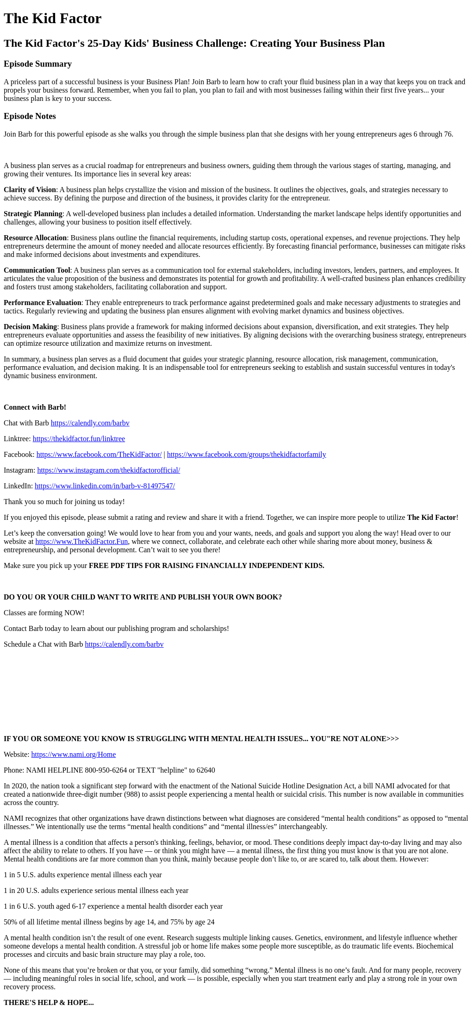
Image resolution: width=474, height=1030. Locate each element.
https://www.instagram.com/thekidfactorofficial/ (108, 470)
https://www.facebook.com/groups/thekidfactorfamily (246, 454)
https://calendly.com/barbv (90, 423)
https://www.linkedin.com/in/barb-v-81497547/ (105, 486)
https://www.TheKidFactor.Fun (81, 541)
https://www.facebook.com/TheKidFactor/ (99, 454)
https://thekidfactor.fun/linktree (79, 439)
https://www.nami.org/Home (73, 754)
